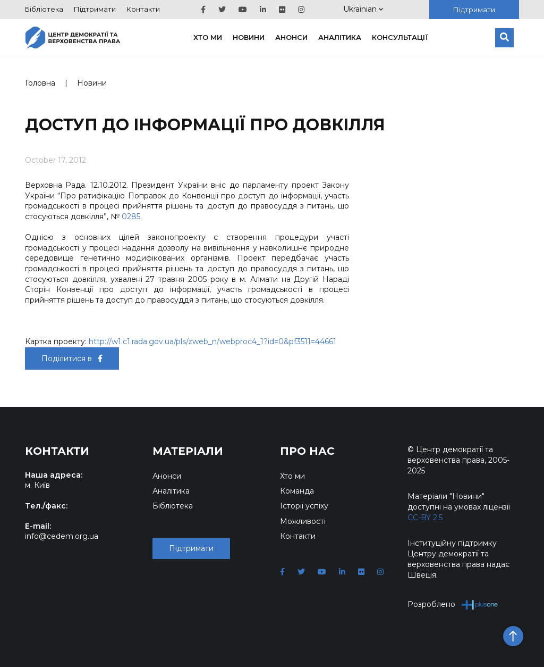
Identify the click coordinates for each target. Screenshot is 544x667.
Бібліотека (44, 9)
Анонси (291, 37)
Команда (297, 491)
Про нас (307, 451)
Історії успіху (304, 506)
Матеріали (187, 451)
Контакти (143, 9)
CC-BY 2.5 (425, 517)
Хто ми (207, 37)
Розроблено (452, 604)
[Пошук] (504, 37)
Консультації (400, 37)
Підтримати (95, 9)
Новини (249, 37)
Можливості (303, 521)
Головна (40, 83)
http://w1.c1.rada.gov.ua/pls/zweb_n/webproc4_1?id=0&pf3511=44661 (212, 341)
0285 (131, 216)
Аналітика (339, 37)
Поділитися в (72, 358)
